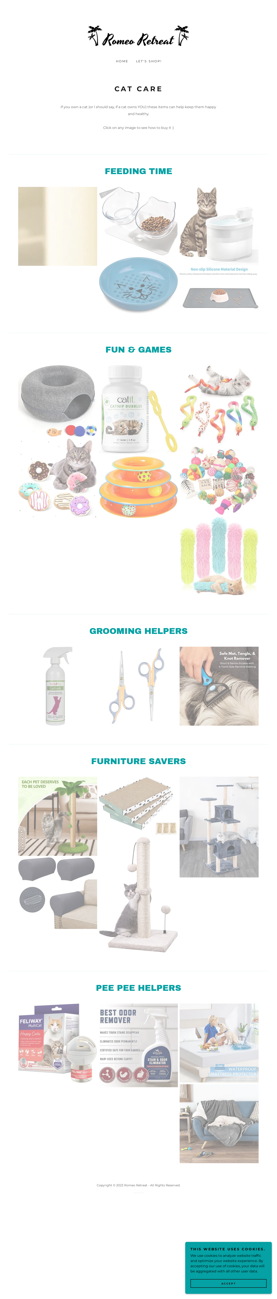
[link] (138, 36)
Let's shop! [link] (149, 61)
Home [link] (122, 61)
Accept (228, 1283)
